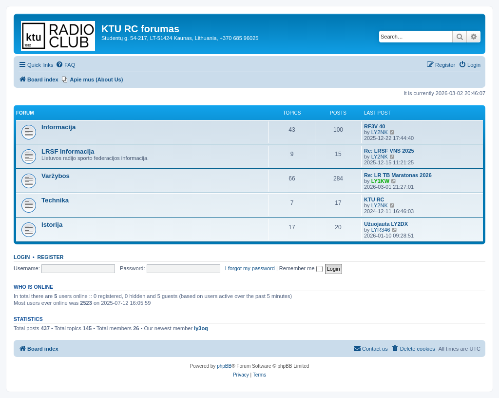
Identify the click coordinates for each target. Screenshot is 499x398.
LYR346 (380, 230)
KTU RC (374, 199)
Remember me (301, 268)
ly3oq (201, 328)
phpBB (224, 366)
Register (51, 257)
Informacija (58, 127)
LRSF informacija (67, 151)
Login (22, 257)
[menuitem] (65, 65)
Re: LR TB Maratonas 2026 (398, 175)
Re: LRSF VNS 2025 (389, 151)
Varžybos (55, 175)
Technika (55, 200)
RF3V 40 (374, 126)
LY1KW (380, 181)
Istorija (51, 224)
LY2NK (379, 132)
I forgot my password (250, 268)
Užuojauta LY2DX (386, 224)
